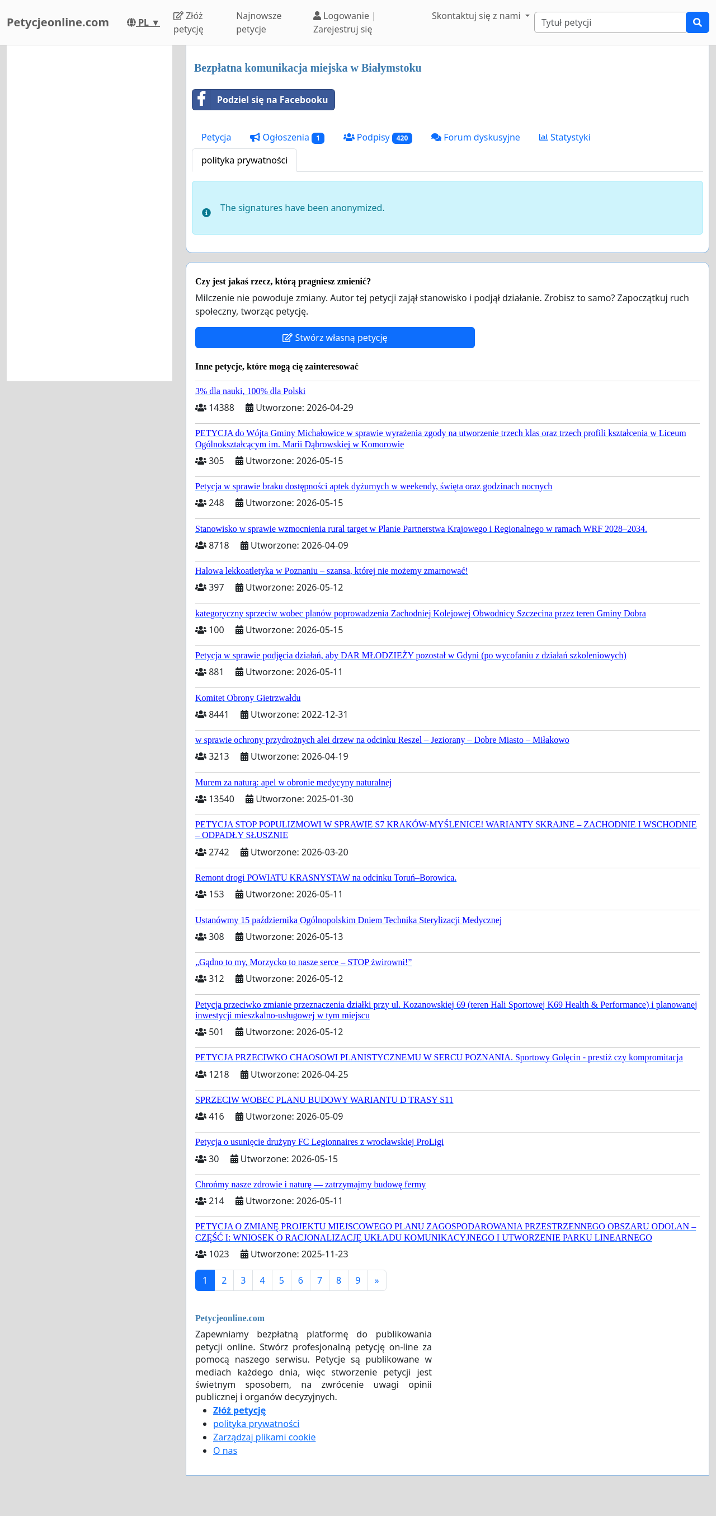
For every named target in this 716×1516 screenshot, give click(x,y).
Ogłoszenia (287, 137)
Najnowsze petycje (258, 22)
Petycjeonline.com (58, 22)
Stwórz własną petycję (334, 337)
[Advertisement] (89, 213)
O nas (225, 1450)
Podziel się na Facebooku (260, 100)
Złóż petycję (188, 22)
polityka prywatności (244, 160)
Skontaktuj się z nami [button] (477, 16)
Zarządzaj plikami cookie (264, 1437)
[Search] (610, 22)
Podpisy (378, 137)
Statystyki (565, 137)
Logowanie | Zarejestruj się (344, 22)
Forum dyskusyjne (475, 137)
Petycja (216, 137)
